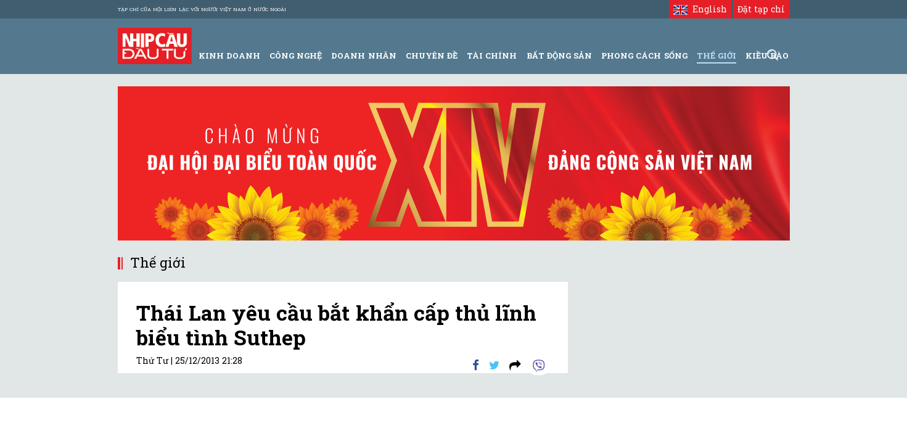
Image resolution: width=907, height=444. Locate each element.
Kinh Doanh (229, 55)
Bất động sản (559, 55)
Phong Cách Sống (644, 55)
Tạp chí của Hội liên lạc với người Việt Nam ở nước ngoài (202, 9)
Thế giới (716, 55)
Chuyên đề (432, 55)
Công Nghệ (295, 55)
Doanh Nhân (363, 55)
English (700, 9)
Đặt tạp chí (761, 9)
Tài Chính (492, 55)
